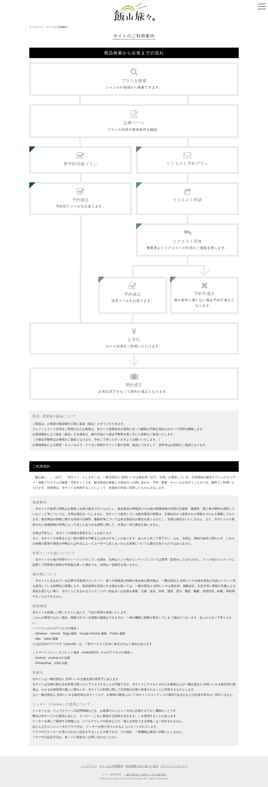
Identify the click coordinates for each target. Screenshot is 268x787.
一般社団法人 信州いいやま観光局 (145, 774)
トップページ (36, 27)
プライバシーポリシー (174, 766)
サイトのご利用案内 (111, 766)
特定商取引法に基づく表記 (142, 766)
